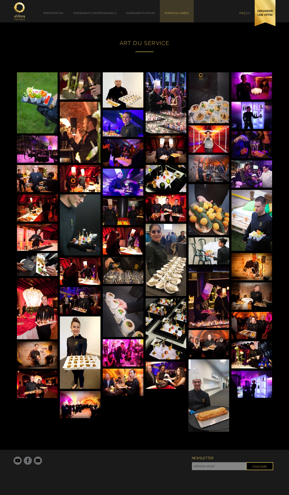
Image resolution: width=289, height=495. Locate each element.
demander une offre (265, 12)
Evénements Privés (140, 13)
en (248, 13)
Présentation (53, 13)
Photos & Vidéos (177, 13)
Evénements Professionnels (95, 13)
